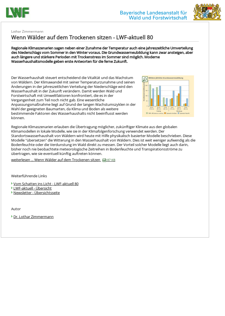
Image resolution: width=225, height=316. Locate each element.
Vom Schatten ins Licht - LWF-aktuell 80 (45, 183)
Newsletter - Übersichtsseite (36, 192)
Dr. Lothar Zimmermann (33, 216)
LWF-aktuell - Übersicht (32, 188)
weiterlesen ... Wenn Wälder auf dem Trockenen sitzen (63, 159)
